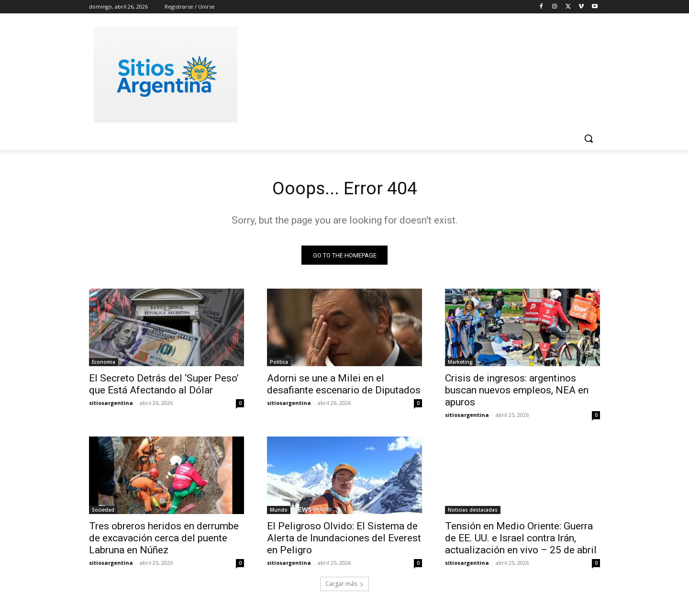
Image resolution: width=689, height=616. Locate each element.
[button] (588, 138)
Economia (103, 363)
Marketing (460, 363)
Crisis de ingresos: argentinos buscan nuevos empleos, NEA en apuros (517, 392)
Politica (279, 363)
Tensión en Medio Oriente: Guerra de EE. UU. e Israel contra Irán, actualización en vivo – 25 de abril (521, 540)
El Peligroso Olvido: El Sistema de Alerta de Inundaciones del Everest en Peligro (344, 540)
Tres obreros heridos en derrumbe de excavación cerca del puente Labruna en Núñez (164, 540)
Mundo (279, 511)
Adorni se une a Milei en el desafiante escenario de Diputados (344, 386)
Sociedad (103, 511)
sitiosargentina (111, 404)
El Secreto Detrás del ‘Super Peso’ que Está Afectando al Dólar (164, 386)
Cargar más (344, 586)
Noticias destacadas (473, 511)
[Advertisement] (416, 73)
